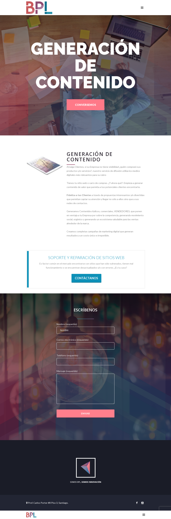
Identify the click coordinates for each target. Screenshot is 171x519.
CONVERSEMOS (85, 104)
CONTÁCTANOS (86, 278)
